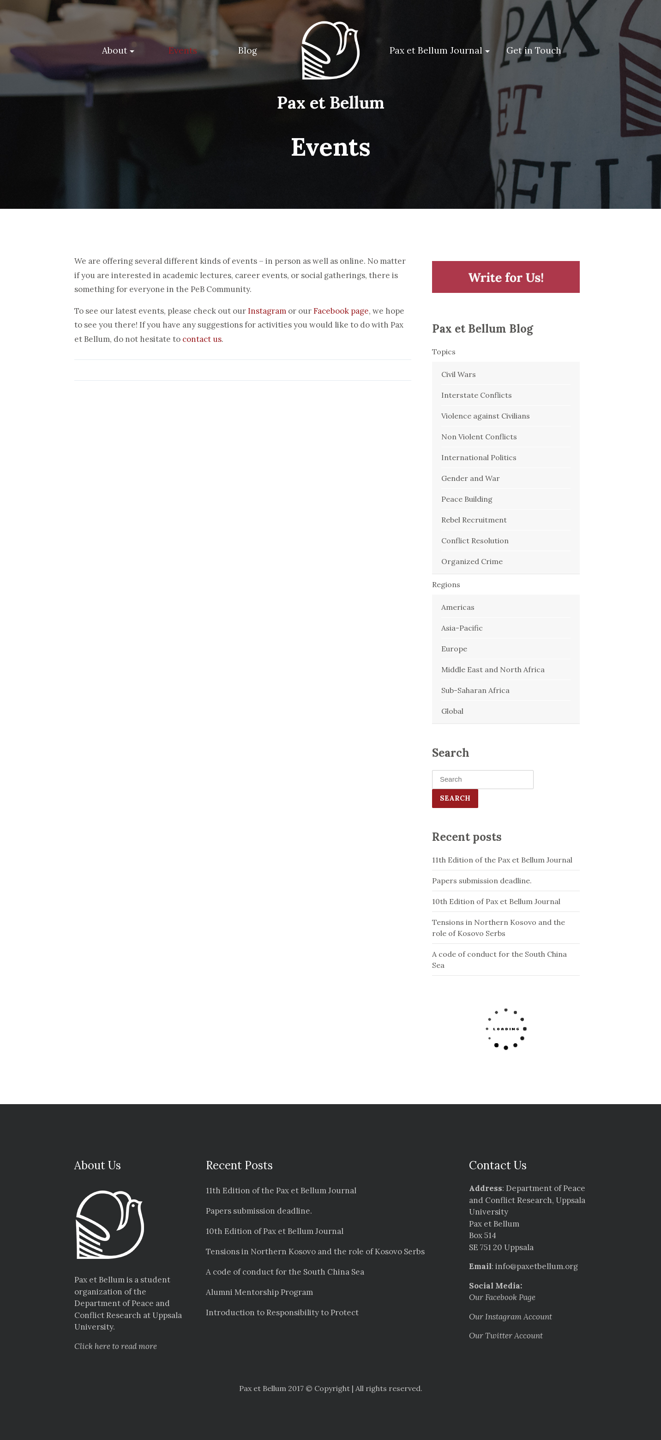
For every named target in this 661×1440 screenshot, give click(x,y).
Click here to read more (115, 1346)
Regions (446, 584)
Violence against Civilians (485, 415)
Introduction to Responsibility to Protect (282, 1312)
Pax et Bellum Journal (436, 50)
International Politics (479, 457)
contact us (202, 339)
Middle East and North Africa (493, 669)
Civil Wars (458, 374)
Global (452, 711)
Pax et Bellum (331, 102)
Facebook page (341, 311)
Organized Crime (472, 561)
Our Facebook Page (502, 1297)
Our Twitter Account (506, 1336)
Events (182, 50)
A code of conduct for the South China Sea (499, 959)
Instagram (267, 311)
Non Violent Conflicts (479, 436)
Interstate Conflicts (476, 395)
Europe (454, 648)
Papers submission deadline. (482, 880)
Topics (444, 351)
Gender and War (470, 478)
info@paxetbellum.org (536, 1266)
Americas (458, 607)
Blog (247, 50)
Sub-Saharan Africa (475, 690)
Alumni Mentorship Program (259, 1292)
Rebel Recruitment (474, 519)
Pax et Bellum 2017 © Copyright (294, 1388)
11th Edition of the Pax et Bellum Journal (502, 859)
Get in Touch (533, 50)
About (114, 50)
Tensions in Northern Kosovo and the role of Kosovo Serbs (498, 927)
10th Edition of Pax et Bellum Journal (496, 901)
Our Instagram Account (510, 1317)
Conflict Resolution (475, 540)
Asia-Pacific (462, 627)
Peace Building (467, 499)
